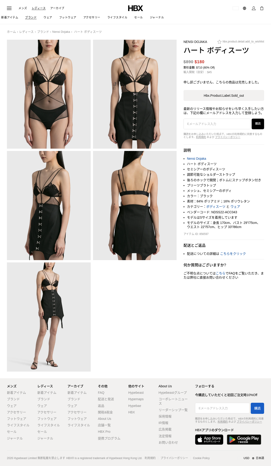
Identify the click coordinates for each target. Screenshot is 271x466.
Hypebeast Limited (25, 458)
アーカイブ (57, 8)
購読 (258, 123)
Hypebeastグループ (173, 392)
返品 (101, 406)
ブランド (43, 31)
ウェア (235, 206)
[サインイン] (253, 8)
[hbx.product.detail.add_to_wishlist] (240, 43)
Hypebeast (136, 392)
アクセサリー (16, 412)
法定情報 (165, 436)
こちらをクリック (233, 254)
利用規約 (201, 137)
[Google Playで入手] (244, 439)
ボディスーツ (215, 206)
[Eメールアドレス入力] (217, 124)
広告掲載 (165, 429)
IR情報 (163, 423)
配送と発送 (106, 399)
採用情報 (165, 416)
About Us (104, 419)
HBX (131, 412)
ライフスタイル (18, 425)
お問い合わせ (168, 442)
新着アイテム (16, 392)
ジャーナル (15, 438)
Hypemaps (136, 399)
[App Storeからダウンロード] (209, 439)
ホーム (11, 31)
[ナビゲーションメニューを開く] (9, 8)
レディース (39, 8)
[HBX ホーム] (136, 8)
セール (12, 431)
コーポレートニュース (173, 401)
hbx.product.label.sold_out (224, 95)
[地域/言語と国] (250, 458)
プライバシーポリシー (227, 137)
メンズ (22, 8)
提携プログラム (109, 438)
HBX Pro (104, 431)
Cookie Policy (201, 458)
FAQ (101, 392)
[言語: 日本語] (245, 8)
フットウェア (16, 419)
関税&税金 (105, 412)
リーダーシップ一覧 (173, 410)
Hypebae (134, 406)
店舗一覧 (104, 425)
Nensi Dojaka (61, 31)
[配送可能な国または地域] (236, 8)
